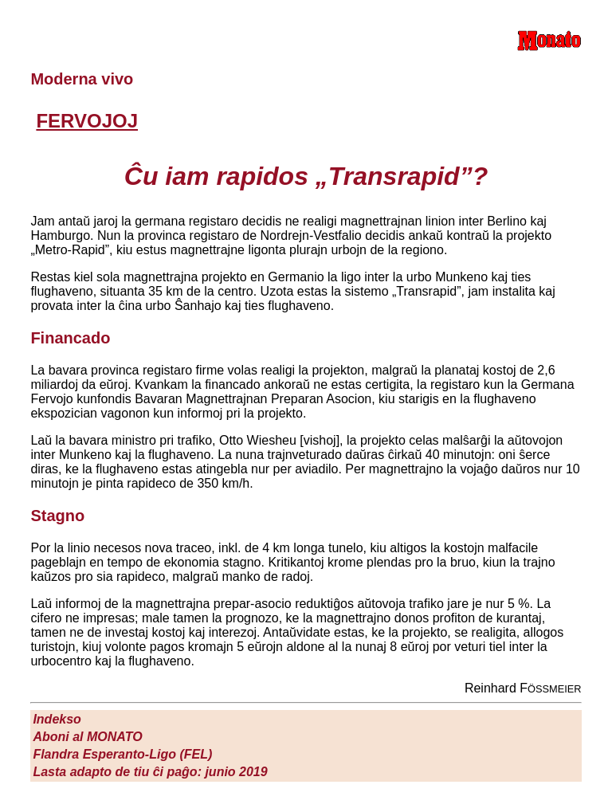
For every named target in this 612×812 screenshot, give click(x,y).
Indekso (56, 719)
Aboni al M (87, 736)
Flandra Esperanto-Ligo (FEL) (122, 754)
